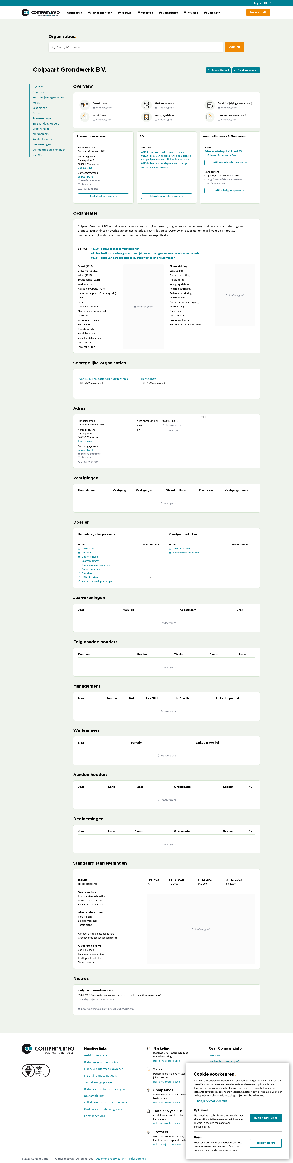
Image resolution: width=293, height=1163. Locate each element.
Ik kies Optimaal (266, 1118)
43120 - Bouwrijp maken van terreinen (162, 152)
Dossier (37, 113)
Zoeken (234, 47)
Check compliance (246, 70)
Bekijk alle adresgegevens (103, 196)
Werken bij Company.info (224, 1061)
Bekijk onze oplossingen (166, 1060)
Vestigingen (40, 108)
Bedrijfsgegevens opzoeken (101, 1062)
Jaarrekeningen (43, 118)
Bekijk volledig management (230, 190)
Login (257, 3)
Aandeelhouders (43, 139)
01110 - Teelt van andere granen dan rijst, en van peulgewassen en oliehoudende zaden (166, 157)
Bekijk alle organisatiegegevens (166, 196)
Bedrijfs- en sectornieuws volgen (104, 1089)
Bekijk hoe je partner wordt (168, 1144)
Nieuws (37, 155)
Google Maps (85, 167)
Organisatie (74, 12)
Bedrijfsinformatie (95, 1055)
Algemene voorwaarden (111, 1158)
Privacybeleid (137, 1158)
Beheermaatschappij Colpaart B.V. (223, 151)
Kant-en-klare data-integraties (103, 1109)
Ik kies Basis (266, 1143)
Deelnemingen (42, 144)
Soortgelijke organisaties (48, 97)
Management (41, 128)
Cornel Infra (148, 379)
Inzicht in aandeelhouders (100, 1075)
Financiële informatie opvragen (103, 1069)
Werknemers (41, 134)
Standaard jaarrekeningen (49, 149)
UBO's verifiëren (94, 1095)
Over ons (214, 1055)
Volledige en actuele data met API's (105, 1102)
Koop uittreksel (218, 70)
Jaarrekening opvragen (98, 1082)
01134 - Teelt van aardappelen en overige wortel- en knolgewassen (164, 165)
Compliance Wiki (94, 1116)
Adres (36, 102)
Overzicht (38, 87)
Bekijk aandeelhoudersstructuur (230, 162)
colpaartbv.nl (85, 176)
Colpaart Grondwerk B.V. (221, 155)
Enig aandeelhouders (46, 123)
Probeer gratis (258, 12)
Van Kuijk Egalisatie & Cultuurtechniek (103, 379)
